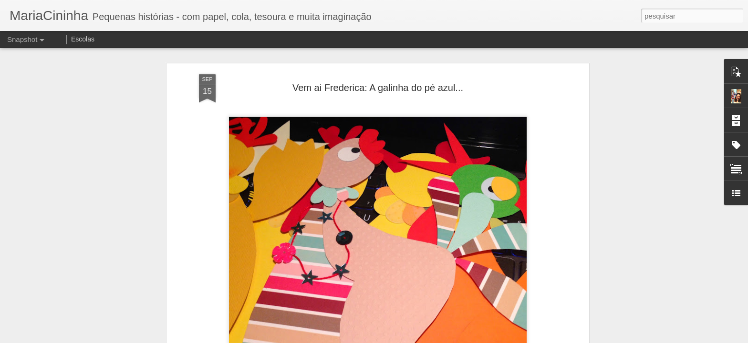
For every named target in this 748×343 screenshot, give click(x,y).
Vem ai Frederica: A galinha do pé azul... (377, 87)
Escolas (82, 39)
